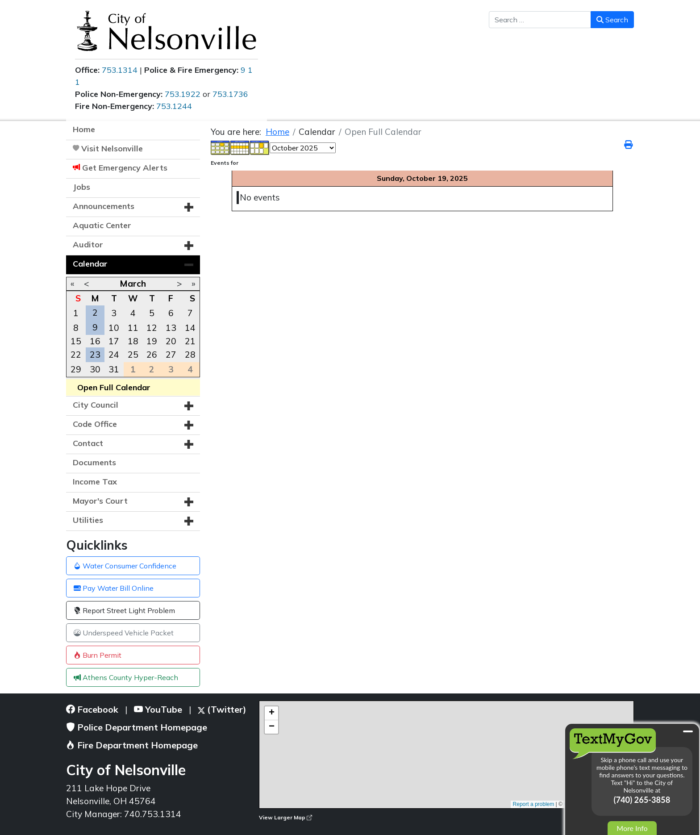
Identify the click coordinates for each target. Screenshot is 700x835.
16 (95, 341)
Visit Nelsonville (112, 148)
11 (133, 327)
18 (133, 341)
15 (76, 341)
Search (612, 19)
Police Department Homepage (136, 727)
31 (113, 369)
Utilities (88, 520)
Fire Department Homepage (132, 745)
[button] (188, 207)
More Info (632, 828)
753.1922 (182, 94)
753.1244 (174, 106)
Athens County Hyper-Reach (126, 677)
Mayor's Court (100, 501)
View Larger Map (285, 817)
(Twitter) (222, 709)
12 (151, 327)
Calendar (90, 264)
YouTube (158, 709)
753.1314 (120, 70)
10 (113, 327)
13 (171, 327)
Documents (94, 462)
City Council (95, 405)
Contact (88, 443)
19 (151, 341)
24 (113, 354)
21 (190, 341)
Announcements (103, 206)
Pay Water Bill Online (114, 588)
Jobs (81, 187)
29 (76, 369)
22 (76, 354)
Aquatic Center (102, 225)
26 (151, 354)
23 (95, 354)
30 (95, 369)
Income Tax (95, 481)
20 (171, 341)
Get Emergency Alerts (124, 168)
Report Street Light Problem (124, 610)
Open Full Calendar (113, 387)
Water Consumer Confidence (125, 565)
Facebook (92, 709)
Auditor (88, 244)
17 (113, 341)
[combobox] (540, 19)
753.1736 (230, 94)
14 (190, 327)
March (133, 283)
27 (171, 354)
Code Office (95, 424)
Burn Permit (97, 655)
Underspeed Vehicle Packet (124, 632)
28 (190, 354)
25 (133, 354)
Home (84, 129)
